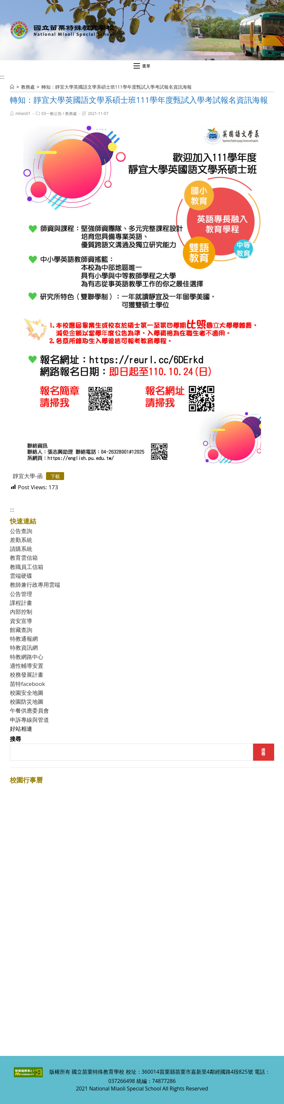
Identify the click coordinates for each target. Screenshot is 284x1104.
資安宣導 (21, 621)
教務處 (71, 113)
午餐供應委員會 (29, 710)
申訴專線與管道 (29, 719)
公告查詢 (21, 531)
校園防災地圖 (26, 701)
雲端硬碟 (21, 576)
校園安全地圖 (26, 692)
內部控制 (21, 611)
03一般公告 (51, 113)
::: (2, 76)
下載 (55, 476)
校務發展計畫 (26, 674)
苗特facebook (27, 684)
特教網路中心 (26, 657)
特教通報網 (24, 638)
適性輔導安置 (26, 665)
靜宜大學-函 (27, 476)
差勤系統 (21, 540)
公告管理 (21, 594)
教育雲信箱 (24, 557)
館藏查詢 (21, 630)
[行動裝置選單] (142, 66)
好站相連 (21, 728)
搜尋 (15, 739)
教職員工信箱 (26, 567)
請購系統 (21, 548)
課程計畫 (21, 603)
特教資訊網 (24, 647)
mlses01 (23, 113)
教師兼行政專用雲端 (35, 584)
